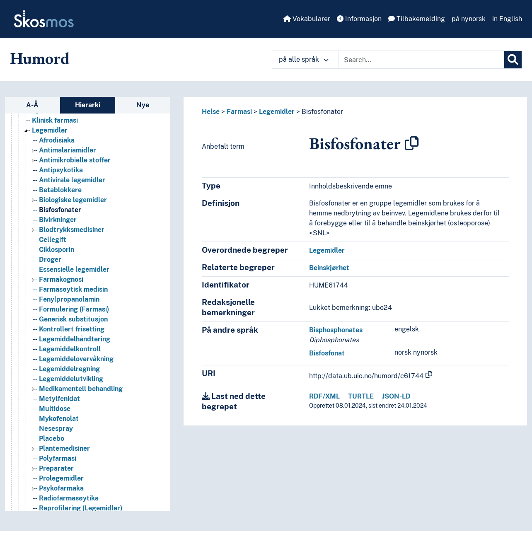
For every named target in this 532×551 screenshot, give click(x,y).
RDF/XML (324, 396)
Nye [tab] (142, 105)
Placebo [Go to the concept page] (51, 438)
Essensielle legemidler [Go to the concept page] (74, 269)
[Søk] (513, 60)
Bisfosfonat (327, 353)
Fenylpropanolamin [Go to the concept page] (69, 299)
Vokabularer (306, 19)
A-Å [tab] (32, 105)
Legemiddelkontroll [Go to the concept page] (70, 349)
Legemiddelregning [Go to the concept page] (69, 369)
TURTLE (361, 396)
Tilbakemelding (416, 19)
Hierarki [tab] (87, 105)
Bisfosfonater (322, 112)
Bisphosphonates (336, 330)
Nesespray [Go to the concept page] (56, 429)
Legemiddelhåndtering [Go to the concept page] (74, 339)
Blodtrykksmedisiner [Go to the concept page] (71, 230)
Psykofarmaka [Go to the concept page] (61, 488)
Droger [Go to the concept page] (50, 259)
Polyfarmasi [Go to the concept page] (57, 458)
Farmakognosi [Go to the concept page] (61, 279)
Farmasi (239, 112)
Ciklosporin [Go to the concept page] (56, 250)
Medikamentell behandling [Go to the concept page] (81, 389)
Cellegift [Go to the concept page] (52, 240)
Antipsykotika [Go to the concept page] (61, 170)
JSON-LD (396, 396)
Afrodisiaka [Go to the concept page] (57, 140)
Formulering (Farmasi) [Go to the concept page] (74, 309)
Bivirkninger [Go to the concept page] (58, 220)
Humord (40, 58)
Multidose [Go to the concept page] (54, 409)
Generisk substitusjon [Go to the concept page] (73, 319)
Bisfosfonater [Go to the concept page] (60, 210)
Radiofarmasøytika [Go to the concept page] (69, 498)
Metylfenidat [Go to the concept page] (59, 399)
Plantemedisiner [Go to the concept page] (64, 448)
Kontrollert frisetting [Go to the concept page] (71, 329)
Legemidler (277, 112)
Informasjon (359, 19)
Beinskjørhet (329, 268)
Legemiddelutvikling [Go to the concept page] (71, 379)
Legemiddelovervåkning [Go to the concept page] (76, 359)
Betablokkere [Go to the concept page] (60, 190)
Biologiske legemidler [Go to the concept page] (73, 200)
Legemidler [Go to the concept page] (50, 130)
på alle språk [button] (304, 59)
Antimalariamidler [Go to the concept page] (67, 150)
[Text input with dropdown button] (421, 60)
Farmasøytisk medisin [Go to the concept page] (73, 289)
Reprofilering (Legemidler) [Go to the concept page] (80, 508)
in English (507, 19)
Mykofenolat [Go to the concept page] (59, 419)
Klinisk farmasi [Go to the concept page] (55, 120)
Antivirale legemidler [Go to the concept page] (72, 180)
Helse (211, 112)
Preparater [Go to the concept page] (56, 468)
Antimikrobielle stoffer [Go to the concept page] (75, 160)
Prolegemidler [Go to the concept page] (61, 478)
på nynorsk (469, 19)
